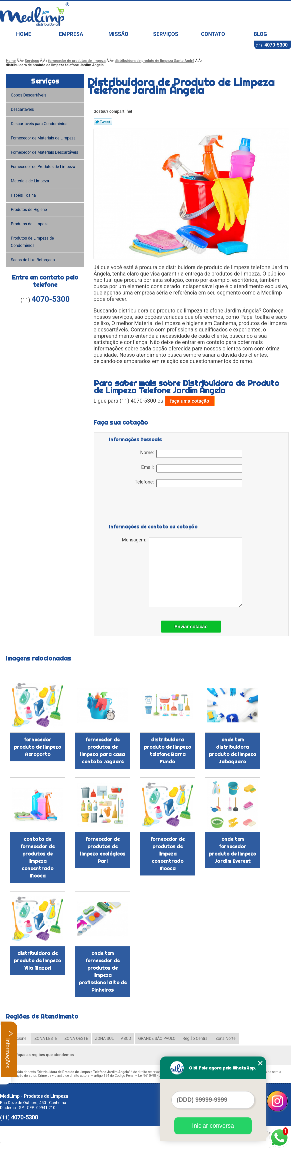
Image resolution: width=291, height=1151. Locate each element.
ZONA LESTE (45, 1038)
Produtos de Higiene (29, 209)
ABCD (126, 1038)
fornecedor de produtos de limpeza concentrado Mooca (167, 853)
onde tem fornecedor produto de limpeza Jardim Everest (232, 850)
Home (23, 34)
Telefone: (188, 483)
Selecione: (18, 1038)
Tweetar (103, 121)
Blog (260, 34)
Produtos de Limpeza (30, 224)
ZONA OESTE (76, 1038)
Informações (9, 1049)
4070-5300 (276, 45)
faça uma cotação (189, 401)
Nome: (191, 454)
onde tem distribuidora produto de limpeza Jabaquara (232, 751)
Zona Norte (226, 1038)
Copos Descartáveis (29, 95)
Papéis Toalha (24, 195)
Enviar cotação (191, 626)
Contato (213, 34)
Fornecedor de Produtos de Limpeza (43, 166)
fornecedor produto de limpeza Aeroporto (37, 747)
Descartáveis (23, 109)
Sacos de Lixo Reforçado (33, 260)
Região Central (196, 1038)
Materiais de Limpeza (30, 181)
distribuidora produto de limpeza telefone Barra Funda (167, 751)
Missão (118, 34)
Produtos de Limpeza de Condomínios (32, 242)
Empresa (71, 34)
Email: (191, 469)
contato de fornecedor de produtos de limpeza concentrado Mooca (37, 857)
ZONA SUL (104, 1038)
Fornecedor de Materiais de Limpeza (43, 138)
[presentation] (151, 507)
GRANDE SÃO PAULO (156, 1038)
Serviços (165, 34)
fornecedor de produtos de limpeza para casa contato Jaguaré (102, 751)
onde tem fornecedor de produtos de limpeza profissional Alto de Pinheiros (103, 971)
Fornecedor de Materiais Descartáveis (45, 152)
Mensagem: (182, 572)
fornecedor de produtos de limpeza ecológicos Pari (102, 850)
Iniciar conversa (213, 1125)
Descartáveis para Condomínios (39, 123)
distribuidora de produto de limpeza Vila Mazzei (37, 960)
